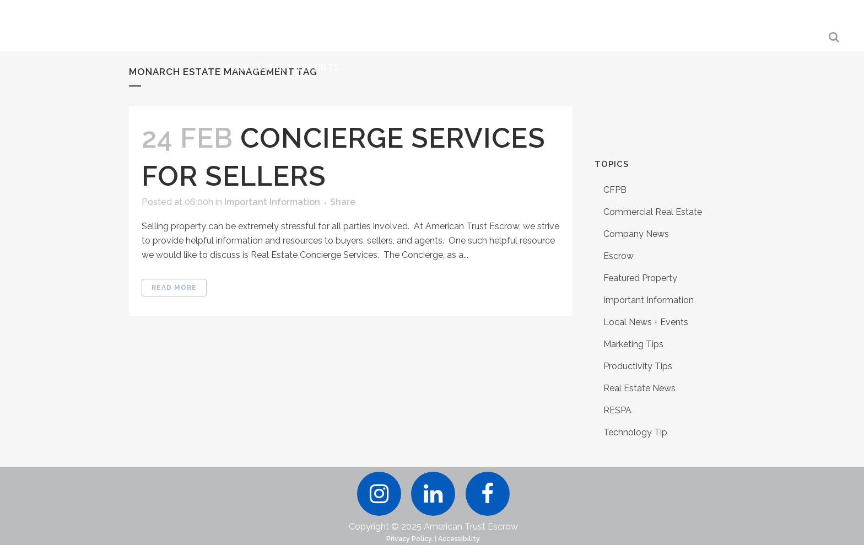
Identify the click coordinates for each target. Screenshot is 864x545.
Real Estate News (639, 388)
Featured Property (640, 278)
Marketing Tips (633, 344)
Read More (174, 288)
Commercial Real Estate (652, 212)
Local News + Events (645, 322)
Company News (636, 234)
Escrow (618, 256)
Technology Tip (635, 432)
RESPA (617, 410)
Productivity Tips (637, 366)
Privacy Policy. (409, 539)
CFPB (615, 190)
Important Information (272, 202)
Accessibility (459, 539)
